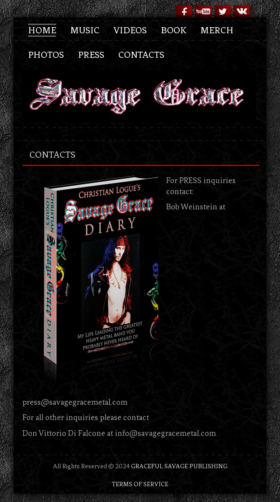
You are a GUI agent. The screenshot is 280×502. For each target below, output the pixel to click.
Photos (46, 54)
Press (91, 54)
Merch (217, 30)
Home (42, 30)
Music (84, 30)
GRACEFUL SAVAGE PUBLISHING (179, 466)
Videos (130, 30)
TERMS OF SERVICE (140, 484)
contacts (52, 154)
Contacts (141, 54)
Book (173, 30)
